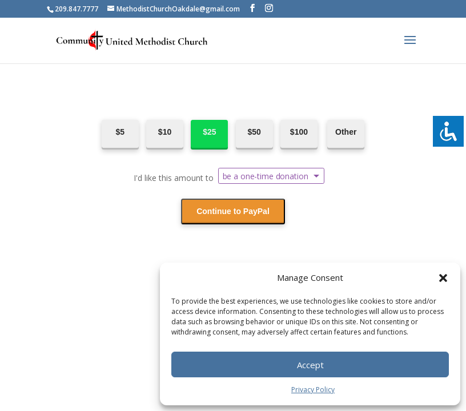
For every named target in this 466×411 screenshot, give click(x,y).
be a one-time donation (265, 176)
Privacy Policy (313, 389)
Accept (310, 364)
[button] (443, 278)
